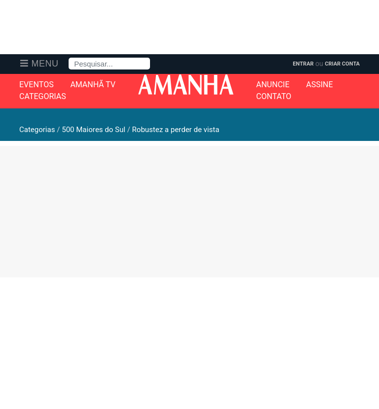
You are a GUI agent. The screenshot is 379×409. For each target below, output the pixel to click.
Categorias (42, 96)
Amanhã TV (92, 85)
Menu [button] (45, 63)
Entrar (303, 64)
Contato (273, 96)
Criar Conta (342, 64)
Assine (319, 85)
